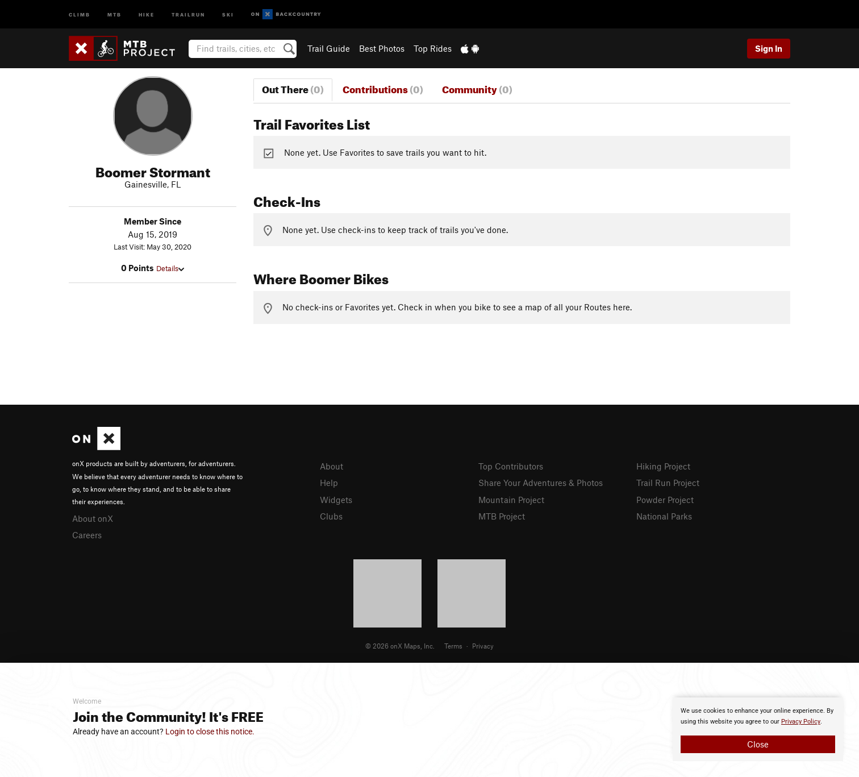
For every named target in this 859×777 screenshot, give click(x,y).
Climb (79, 14)
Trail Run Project (667, 482)
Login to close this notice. (210, 731)
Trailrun (188, 14)
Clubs (331, 516)
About (331, 466)
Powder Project (665, 500)
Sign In (768, 48)
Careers (87, 535)
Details (170, 268)
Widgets (336, 500)
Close (758, 744)
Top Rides (433, 48)
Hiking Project (663, 466)
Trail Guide (328, 48)
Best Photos (382, 48)
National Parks (664, 516)
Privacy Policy (800, 721)
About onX (92, 518)
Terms (453, 646)
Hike (147, 14)
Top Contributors (510, 466)
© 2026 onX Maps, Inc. (400, 646)
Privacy (483, 646)
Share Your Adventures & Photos (540, 482)
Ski (228, 14)
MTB (114, 14)
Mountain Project (511, 500)
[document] (758, 729)
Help (329, 482)
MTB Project (501, 516)
